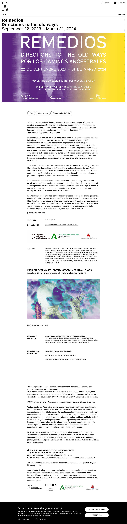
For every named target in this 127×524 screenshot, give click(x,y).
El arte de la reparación (54, 336)
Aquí (46, 325)
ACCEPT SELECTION (97, 509)
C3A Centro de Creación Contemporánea (58, 225)
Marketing (43, 519)
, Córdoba (75, 225)
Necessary (25, 519)
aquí (69, 351)
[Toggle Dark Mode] (116, 3)
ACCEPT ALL (97, 515)
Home (4, 14)
